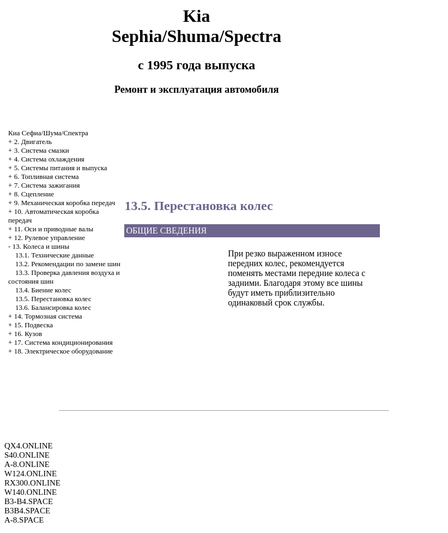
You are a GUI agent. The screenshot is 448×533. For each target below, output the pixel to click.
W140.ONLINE (30, 492)
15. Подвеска (33, 325)
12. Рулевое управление (49, 237)
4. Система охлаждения (49, 159)
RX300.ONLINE (32, 482)
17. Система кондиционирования (63, 342)
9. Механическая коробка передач (65, 203)
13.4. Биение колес (43, 290)
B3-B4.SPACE (28, 501)
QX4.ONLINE (28, 445)
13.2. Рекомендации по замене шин (67, 264)
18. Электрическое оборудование (63, 351)
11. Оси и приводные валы (54, 229)
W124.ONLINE (30, 473)
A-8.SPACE (24, 520)
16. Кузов (28, 334)
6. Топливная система (46, 176)
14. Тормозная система (48, 316)
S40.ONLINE (27, 455)
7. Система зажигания (47, 185)
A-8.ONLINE (27, 464)
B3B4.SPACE (27, 510)
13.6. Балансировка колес (53, 307)
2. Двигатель (33, 141)
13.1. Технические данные (54, 255)
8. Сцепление (34, 194)
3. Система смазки (41, 150)
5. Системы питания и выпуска (60, 168)
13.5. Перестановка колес (53, 299)
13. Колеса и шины (41, 246)
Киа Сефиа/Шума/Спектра (48, 133)
